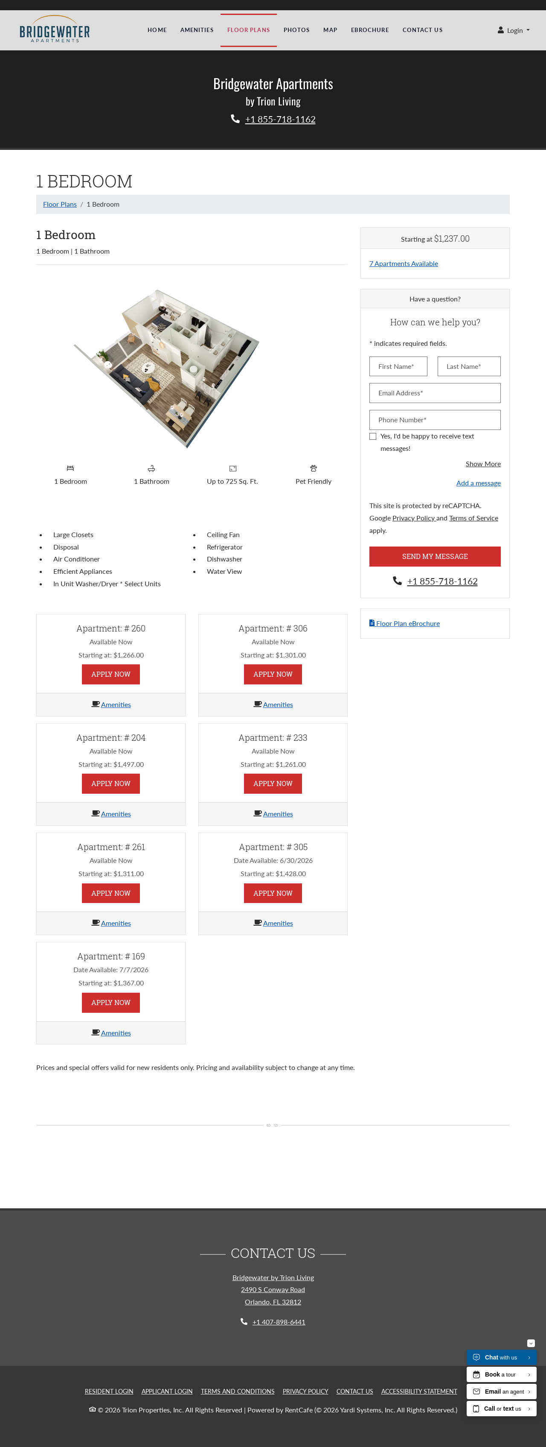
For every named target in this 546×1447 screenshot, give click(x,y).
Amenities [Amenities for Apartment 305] (278, 923)
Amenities (197, 29)
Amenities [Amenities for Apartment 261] (116, 923)
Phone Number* (402, 419)
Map (330, 29)
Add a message (478, 483)
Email (430, 1342)
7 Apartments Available (403, 263)
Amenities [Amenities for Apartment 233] (278, 814)
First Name (315, 1342)
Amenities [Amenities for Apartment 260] (116, 704)
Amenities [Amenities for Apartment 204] (116, 814)
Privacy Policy (414, 518)
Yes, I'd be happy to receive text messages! (427, 442)
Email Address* (400, 393)
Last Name (376, 1342)
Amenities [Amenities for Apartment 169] (116, 1033)
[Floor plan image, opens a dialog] (192, 365)
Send (501, 1342)
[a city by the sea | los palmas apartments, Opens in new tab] (51, 27)
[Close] (532, 1292)
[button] (513, 30)
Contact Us (423, 29)
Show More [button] (483, 463)
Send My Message (435, 556)
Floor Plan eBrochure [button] (404, 623)
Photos (297, 29)
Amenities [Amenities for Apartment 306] (278, 704)
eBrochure (370, 29)
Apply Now (115, 673)
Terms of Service (473, 518)
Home (157, 29)
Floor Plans (248, 29)
